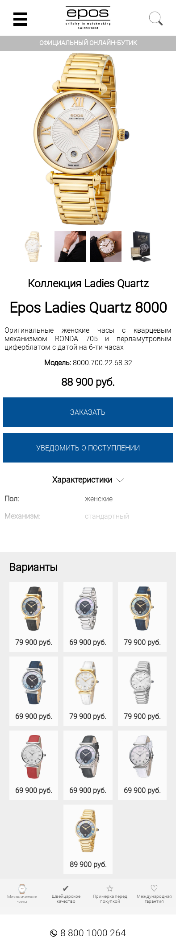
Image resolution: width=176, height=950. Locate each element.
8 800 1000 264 (88, 933)
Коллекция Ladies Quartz (88, 283)
